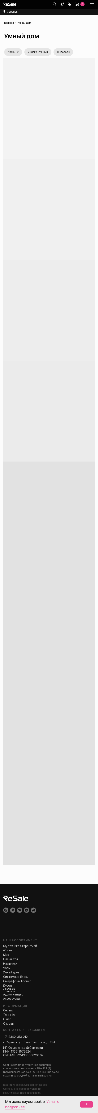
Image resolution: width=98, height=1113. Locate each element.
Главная (9, 22)
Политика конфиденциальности (22, 1092)
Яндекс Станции (38, 52)
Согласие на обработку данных (22, 1088)
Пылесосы (63, 52)
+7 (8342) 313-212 (15, 1036)
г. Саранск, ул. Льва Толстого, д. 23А (29, 1042)
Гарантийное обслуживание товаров (25, 1084)
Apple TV (13, 52)
